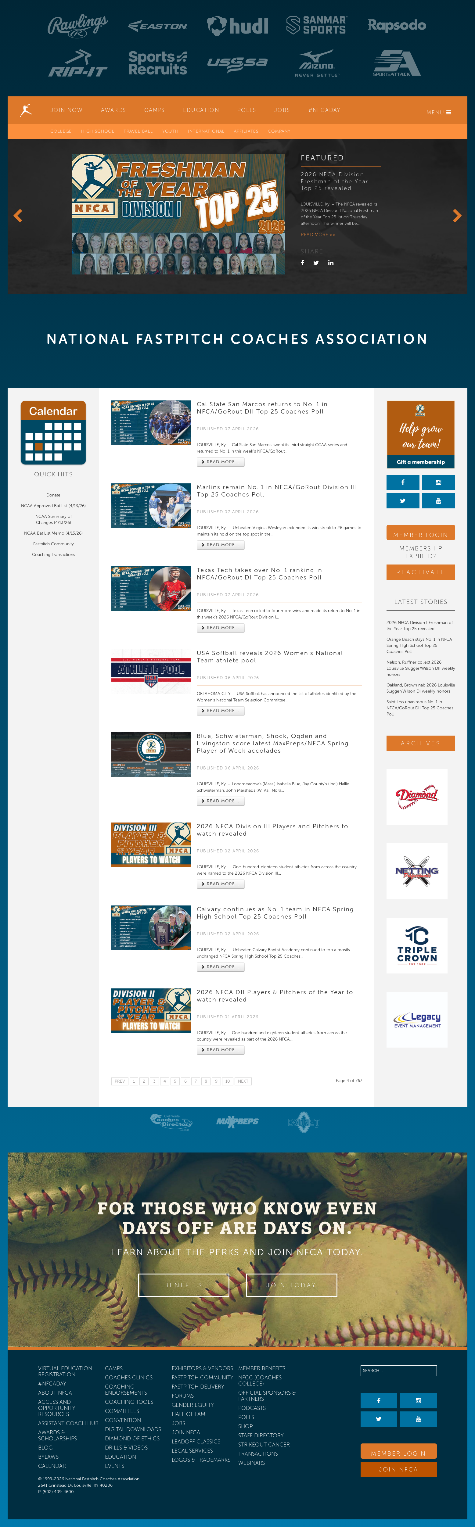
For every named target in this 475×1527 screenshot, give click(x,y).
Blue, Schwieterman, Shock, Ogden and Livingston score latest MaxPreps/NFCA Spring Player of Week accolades (273, 743)
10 (227, 1081)
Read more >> (318, 235)
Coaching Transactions (53, 554)
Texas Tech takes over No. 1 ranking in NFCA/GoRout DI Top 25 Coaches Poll (259, 573)
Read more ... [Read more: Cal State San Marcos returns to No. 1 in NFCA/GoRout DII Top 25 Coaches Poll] (221, 461)
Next (243, 1081)
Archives (421, 743)
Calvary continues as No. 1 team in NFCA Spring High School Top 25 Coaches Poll (275, 912)
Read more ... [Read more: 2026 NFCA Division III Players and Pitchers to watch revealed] (221, 884)
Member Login (420, 535)
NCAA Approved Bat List (44, 505)
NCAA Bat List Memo (45, 533)
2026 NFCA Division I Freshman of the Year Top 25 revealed (335, 181)
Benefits (183, 1285)
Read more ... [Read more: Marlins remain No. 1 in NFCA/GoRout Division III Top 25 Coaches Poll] (221, 544)
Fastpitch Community (53, 544)
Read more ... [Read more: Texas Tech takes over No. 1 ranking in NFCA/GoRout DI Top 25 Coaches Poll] (221, 627)
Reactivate (420, 572)
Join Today (291, 1285)
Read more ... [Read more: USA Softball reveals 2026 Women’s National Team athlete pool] (221, 710)
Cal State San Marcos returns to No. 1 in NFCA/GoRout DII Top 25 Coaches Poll (262, 407)
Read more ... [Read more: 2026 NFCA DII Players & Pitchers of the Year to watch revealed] (221, 1049)
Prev (120, 1081)
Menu (439, 112)
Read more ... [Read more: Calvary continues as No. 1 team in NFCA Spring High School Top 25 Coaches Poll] (221, 967)
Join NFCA (398, 1469)
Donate (53, 495)
